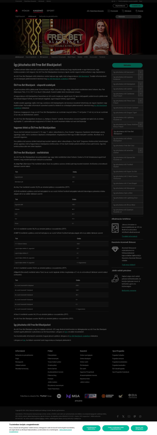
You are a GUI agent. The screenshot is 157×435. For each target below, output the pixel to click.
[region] (78, 428)
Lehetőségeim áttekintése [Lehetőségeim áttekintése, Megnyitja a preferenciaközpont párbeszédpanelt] (91, 428)
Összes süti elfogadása (139, 428)
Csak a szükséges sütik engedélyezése (116, 428)
